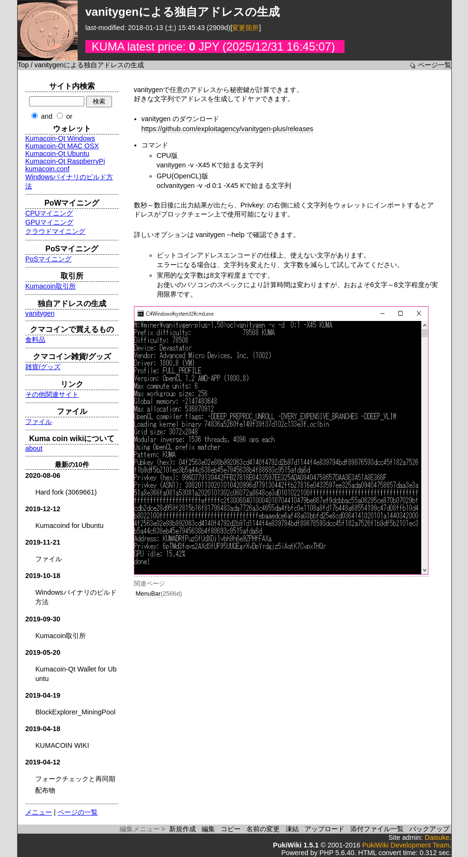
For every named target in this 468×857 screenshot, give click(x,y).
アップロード (325, 829)
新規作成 (182, 829)
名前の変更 (263, 829)
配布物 (45, 790)
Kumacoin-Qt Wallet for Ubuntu (76, 673)
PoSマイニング (48, 259)
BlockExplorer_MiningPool (75, 712)
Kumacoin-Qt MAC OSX (62, 146)
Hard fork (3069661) (66, 492)
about (33, 448)
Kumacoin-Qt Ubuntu (57, 153)
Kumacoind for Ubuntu (69, 525)
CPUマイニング (49, 213)
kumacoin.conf (47, 169)
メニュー (38, 812)
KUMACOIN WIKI (62, 745)
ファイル (38, 421)
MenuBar (148, 593)
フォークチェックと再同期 (75, 779)
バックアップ (429, 829)
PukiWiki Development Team (405, 845)
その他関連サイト (52, 394)
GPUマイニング (49, 222)
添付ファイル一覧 (377, 829)
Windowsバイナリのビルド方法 (75, 597)
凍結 (292, 829)
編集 (208, 829)
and (46, 116)
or (69, 116)
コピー (231, 829)
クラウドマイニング (55, 231)
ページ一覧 (434, 65)
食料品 (35, 339)
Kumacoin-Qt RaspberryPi (65, 161)
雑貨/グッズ (43, 367)
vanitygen (40, 313)
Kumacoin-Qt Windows (60, 138)
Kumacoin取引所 (50, 286)
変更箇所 (245, 27)
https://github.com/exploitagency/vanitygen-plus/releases (228, 129)
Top (23, 65)
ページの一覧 (78, 812)
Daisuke (437, 837)
